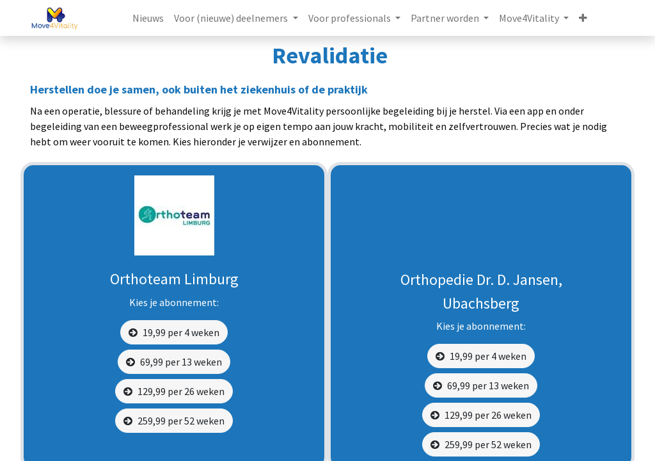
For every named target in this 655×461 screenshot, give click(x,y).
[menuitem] (148, 18)
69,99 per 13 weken (174, 361)
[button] (583, 18)
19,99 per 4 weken (174, 332)
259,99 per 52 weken (174, 420)
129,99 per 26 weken (174, 391)
